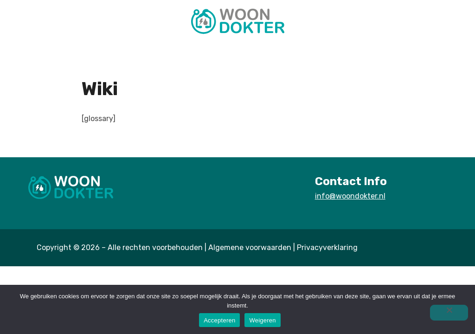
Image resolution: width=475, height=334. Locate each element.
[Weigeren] (449, 313)
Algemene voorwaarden (249, 247)
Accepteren (219, 320)
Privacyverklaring (327, 247)
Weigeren (262, 320)
